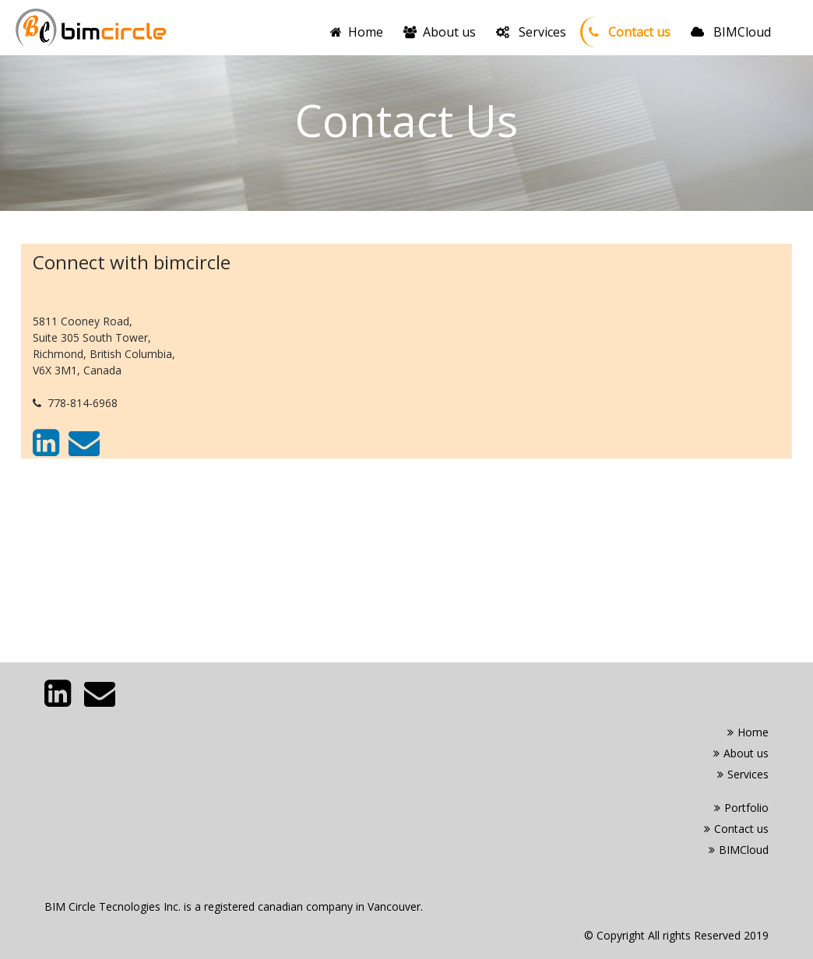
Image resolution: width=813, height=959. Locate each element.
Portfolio (741, 807)
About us (439, 31)
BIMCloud (731, 31)
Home (359, 31)
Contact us (629, 31)
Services (531, 31)
